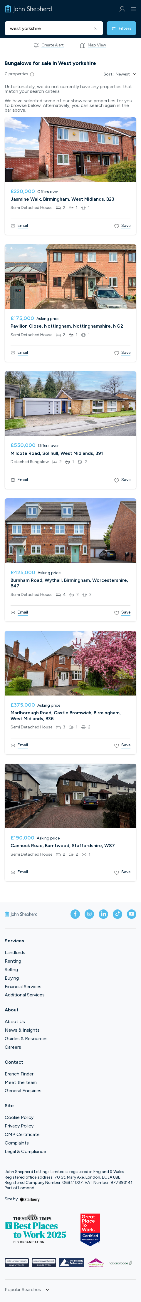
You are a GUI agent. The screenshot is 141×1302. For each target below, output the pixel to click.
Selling (11, 969)
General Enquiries (23, 1090)
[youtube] (131, 914)
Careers (13, 1047)
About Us (15, 1021)
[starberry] (30, 1199)
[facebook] (75, 914)
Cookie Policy (19, 1117)
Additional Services (25, 995)
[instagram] (89, 914)
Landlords (15, 952)
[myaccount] (122, 9)
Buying (12, 978)
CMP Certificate (22, 1134)
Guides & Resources (26, 1038)
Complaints (17, 1143)
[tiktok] (117, 914)
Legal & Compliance (25, 1151)
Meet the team (21, 1082)
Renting (13, 961)
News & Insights (22, 1030)
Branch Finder (19, 1074)
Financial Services (23, 986)
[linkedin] (103, 914)
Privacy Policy (19, 1126)
